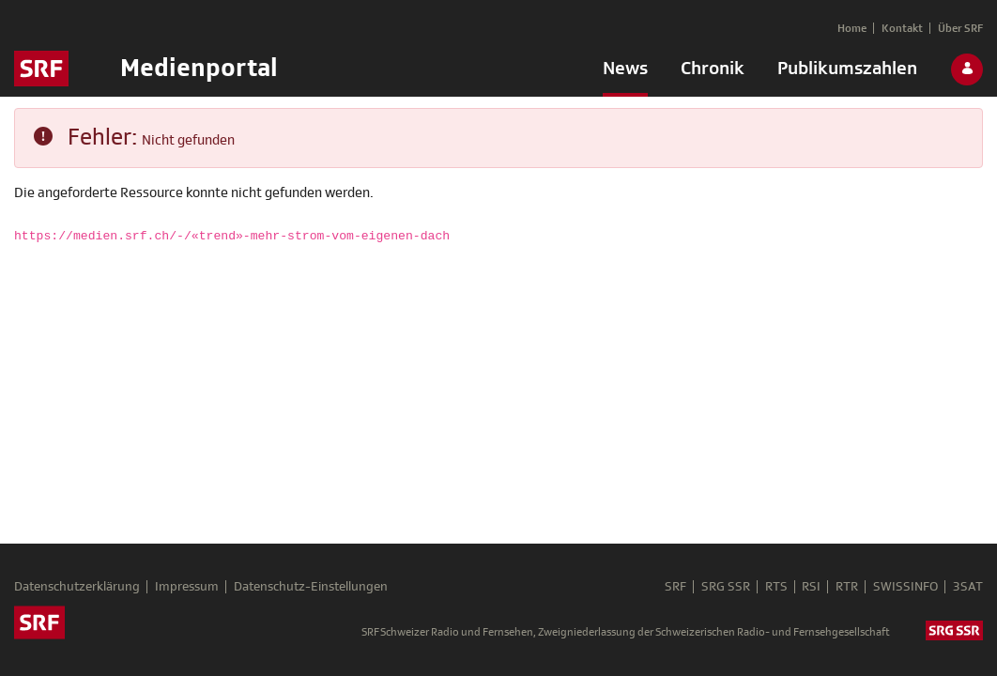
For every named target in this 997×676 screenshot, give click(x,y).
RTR (847, 586)
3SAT (968, 586)
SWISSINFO (905, 586)
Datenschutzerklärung (77, 586)
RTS (775, 586)
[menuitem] (625, 72)
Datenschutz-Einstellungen (311, 586)
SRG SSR (724, 586)
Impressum (187, 586)
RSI (811, 586)
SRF (674, 586)
